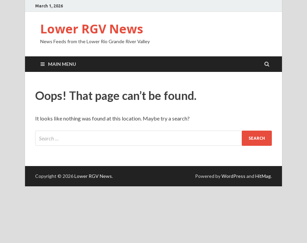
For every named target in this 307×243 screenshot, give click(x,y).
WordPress (233, 176)
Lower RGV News (91, 29)
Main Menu (62, 64)
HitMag (263, 176)
